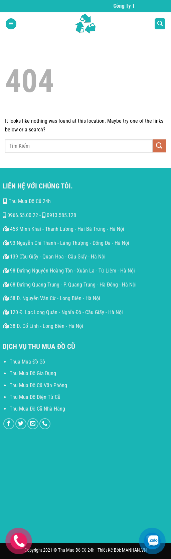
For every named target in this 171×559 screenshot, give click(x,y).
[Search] (160, 23)
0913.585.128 (59, 215)
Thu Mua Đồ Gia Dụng (33, 373)
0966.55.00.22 (20, 215)
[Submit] (159, 145)
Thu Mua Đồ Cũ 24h (27, 201)
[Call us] (44, 423)
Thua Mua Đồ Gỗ (27, 362)
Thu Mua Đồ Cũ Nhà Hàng (37, 409)
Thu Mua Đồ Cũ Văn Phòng (38, 385)
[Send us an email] (32, 423)
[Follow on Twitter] (20, 423)
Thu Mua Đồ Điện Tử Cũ (35, 397)
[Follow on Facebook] (8, 423)
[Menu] (11, 23)
